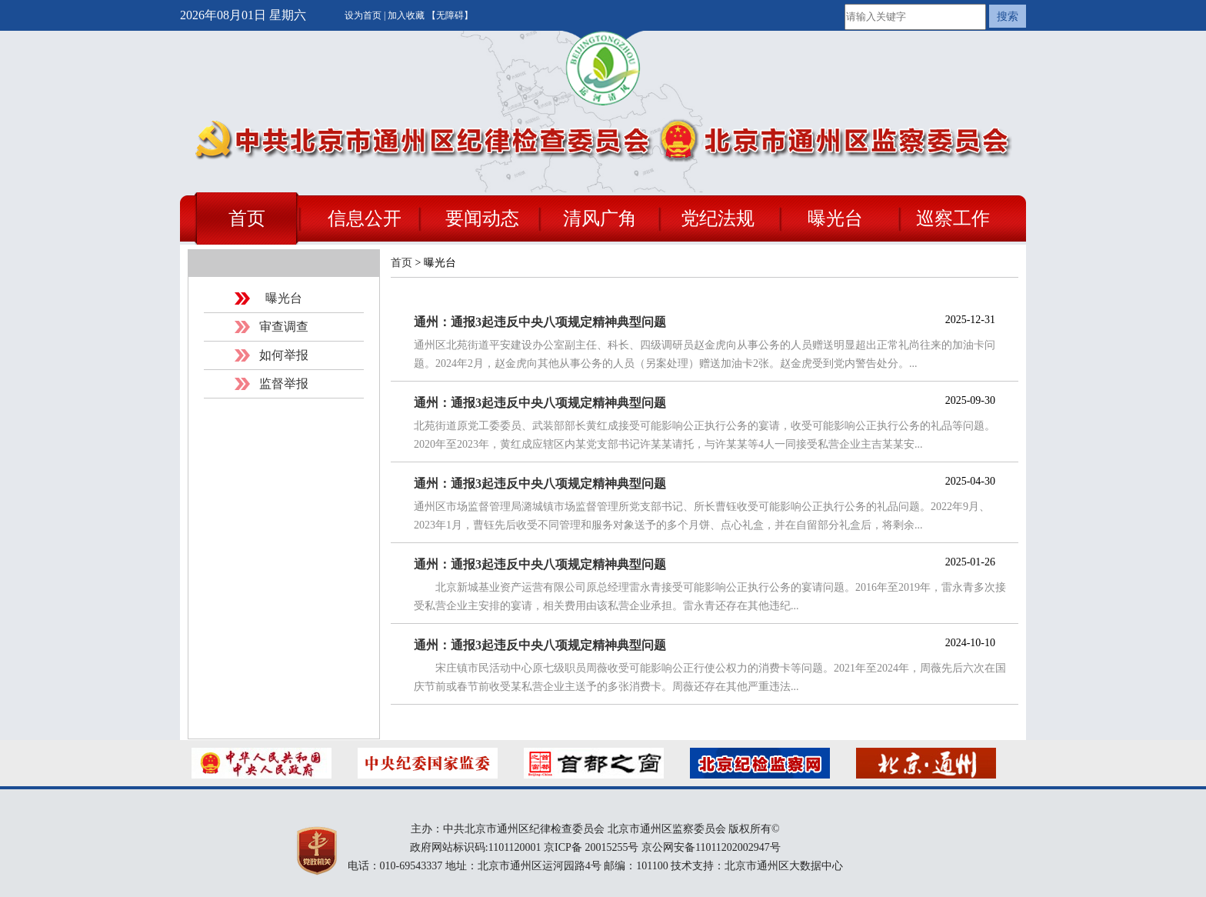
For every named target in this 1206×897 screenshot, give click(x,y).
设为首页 (364, 15)
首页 (246, 218)
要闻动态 (482, 218)
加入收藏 (407, 15)
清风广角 (600, 218)
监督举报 (283, 383)
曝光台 (835, 218)
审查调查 (283, 326)
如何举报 (283, 355)
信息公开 (364, 218)
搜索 (1007, 16)
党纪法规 (718, 218)
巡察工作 (953, 218)
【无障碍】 (450, 15)
